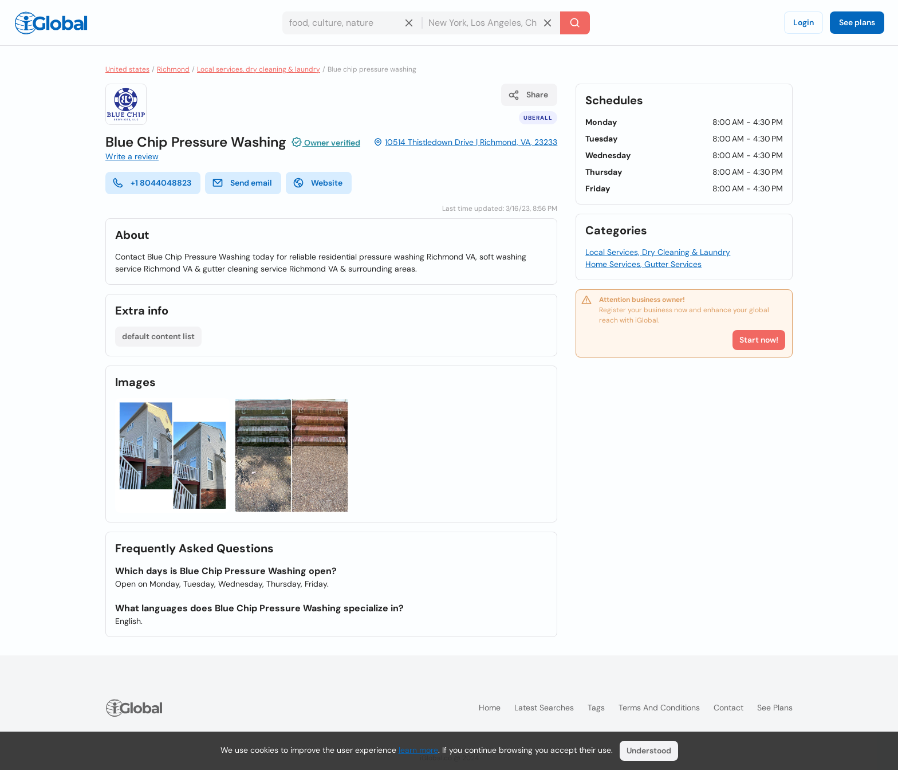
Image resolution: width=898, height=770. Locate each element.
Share (528, 95)
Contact (728, 707)
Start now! (758, 340)
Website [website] (317, 182)
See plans (857, 22)
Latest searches (544, 707)
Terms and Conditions (659, 707)
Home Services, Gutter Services (643, 264)
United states (127, 69)
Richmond (173, 69)
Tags (596, 707)
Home (490, 707)
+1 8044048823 (151, 182)
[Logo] (51, 22)
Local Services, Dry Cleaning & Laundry (657, 252)
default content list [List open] (158, 336)
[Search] (575, 22)
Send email (242, 182)
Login (803, 22)
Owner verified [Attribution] (325, 142)
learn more (418, 750)
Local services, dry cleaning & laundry (258, 69)
